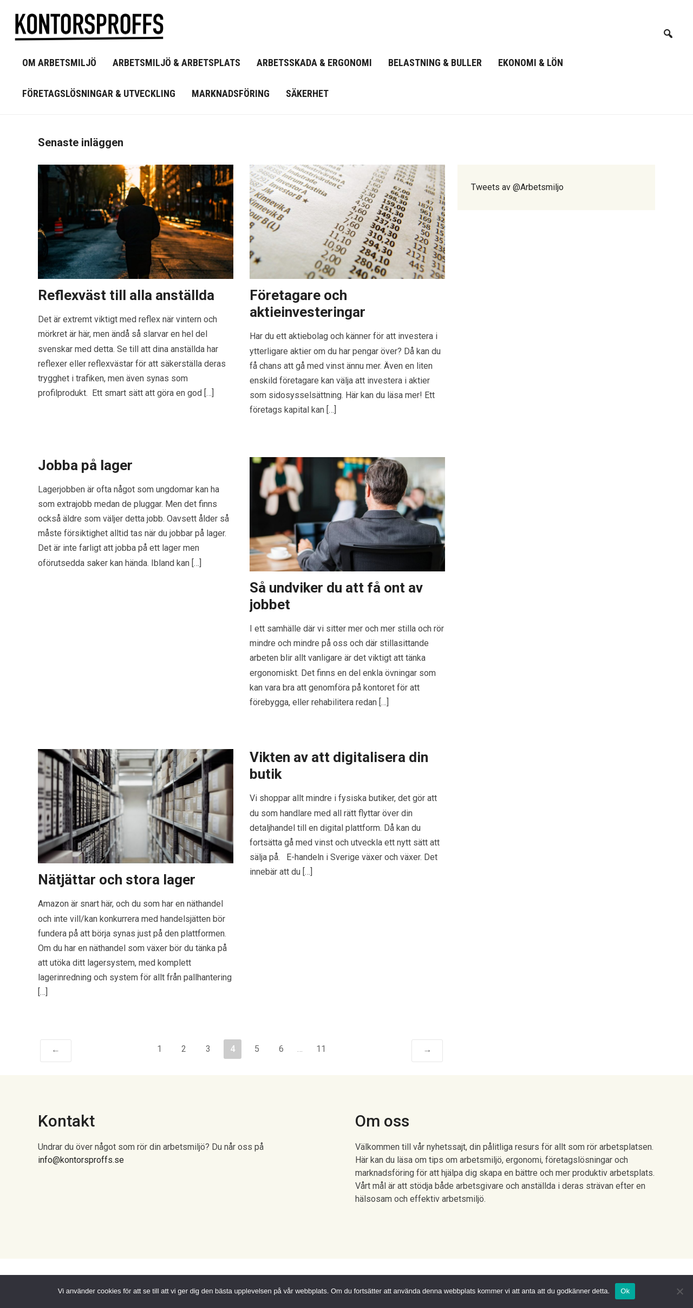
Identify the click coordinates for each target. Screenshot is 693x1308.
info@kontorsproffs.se (81, 1160)
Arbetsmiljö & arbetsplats (176, 62)
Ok (625, 1291)
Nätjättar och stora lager (116, 879)
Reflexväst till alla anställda (126, 295)
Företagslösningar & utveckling (98, 93)
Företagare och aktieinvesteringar (307, 303)
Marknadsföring (231, 93)
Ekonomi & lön (530, 62)
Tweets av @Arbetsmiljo (517, 187)
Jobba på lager (85, 465)
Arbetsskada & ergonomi (314, 62)
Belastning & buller (435, 62)
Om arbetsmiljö (59, 62)
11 (321, 1049)
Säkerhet (307, 93)
